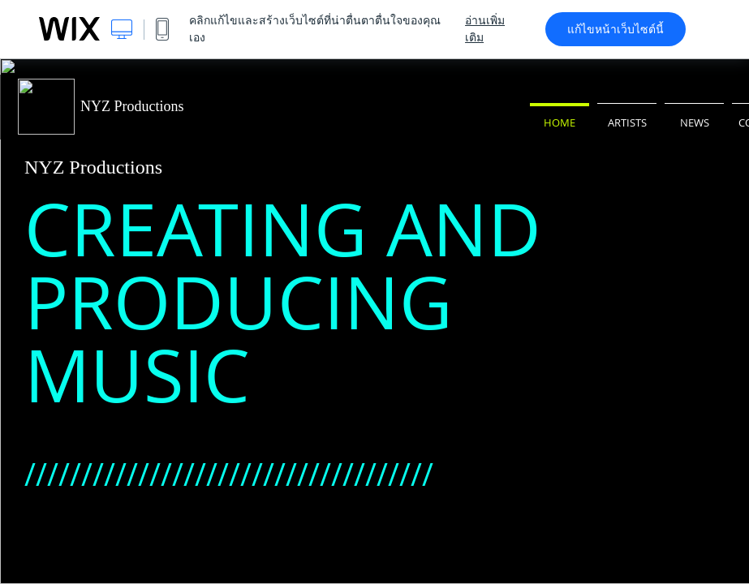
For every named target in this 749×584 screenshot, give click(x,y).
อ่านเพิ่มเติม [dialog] (485, 29)
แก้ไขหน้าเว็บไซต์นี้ (615, 29)
